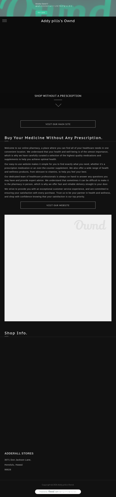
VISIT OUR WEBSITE (58, 205)
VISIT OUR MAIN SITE (58, 124)
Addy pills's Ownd (58, 21)
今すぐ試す (41, 12)
